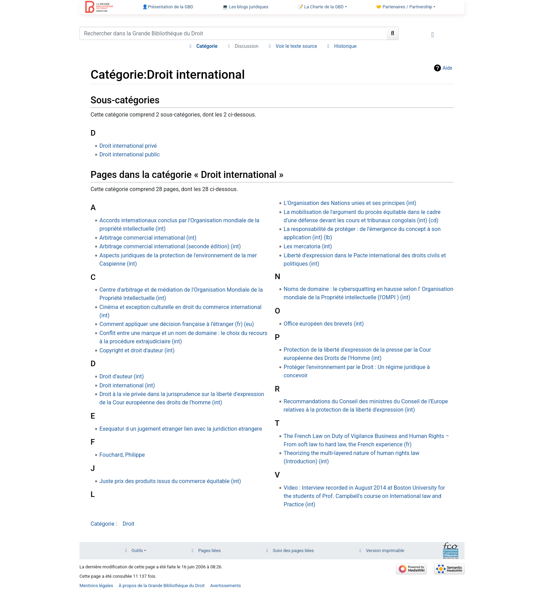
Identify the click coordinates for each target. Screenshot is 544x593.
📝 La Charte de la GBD (321, 6)
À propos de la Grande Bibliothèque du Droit (162, 585)
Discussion (246, 46)
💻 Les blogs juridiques (245, 6)
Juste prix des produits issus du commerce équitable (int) (170, 481)
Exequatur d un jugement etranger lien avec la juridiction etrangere (181, 429)
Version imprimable (385, 550)
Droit (129, 524)
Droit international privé (128, 146)
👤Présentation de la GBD (167, 6)
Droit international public (130, 154)
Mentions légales (96, 585)
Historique (345, 46)
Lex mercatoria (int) (308, 246)
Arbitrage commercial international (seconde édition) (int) (170, 246)
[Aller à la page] (393, 33)
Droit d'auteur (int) (122, 376)
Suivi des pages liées (293, 550)
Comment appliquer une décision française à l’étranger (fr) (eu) (177, 324)
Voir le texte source (296, 46)
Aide (447, 68)
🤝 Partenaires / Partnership (404, 6)
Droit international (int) (127, 385)
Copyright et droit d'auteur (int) (137, 350)
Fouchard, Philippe (122, 455)
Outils (137, 550)
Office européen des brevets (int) (324, 323)
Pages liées (209, 550)
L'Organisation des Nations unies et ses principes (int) (350, 203)
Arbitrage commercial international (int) (148, 237)
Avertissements (225, 585)
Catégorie (207, 46)
